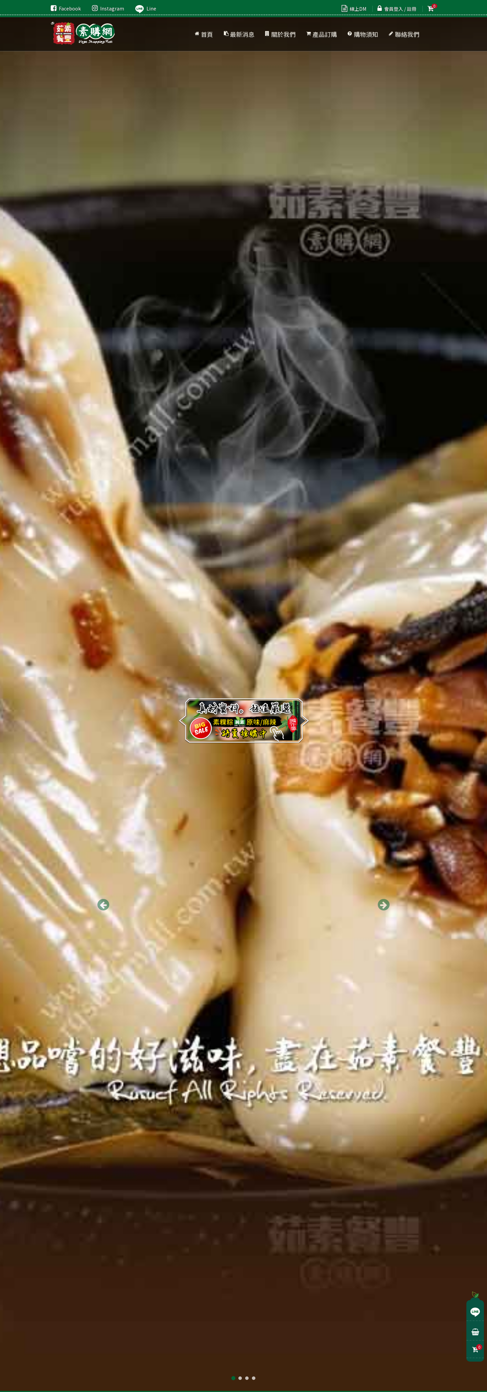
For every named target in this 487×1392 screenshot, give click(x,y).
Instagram (108, 8)
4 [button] (253, 1378)
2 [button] (240, 1378)
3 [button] (247, 1378)
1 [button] (233, 1378)
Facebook (66, 8)
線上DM (354, 8)
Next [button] (384, 905)
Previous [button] (103, 905)
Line (145, 8)
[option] (243, 696)
